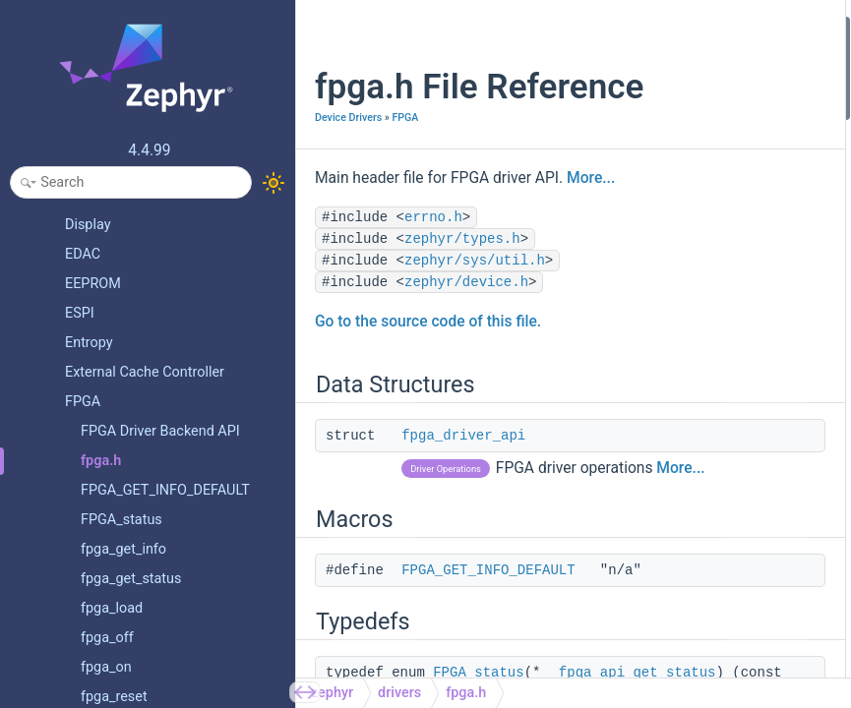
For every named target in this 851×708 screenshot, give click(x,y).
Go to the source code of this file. (428, 389)
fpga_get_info (668, 502)
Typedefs (640, 133)
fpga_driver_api (463, 503)
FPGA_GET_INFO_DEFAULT (488, 660)
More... (339, 246)
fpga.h (466, 692)
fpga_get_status (676, 396)
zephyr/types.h (462, 307)
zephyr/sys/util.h (474, 328)
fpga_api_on (664, 238)
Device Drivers (348, 158)
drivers (399, 692)
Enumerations (654, 318)
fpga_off (653, 528)
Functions (642, 370)
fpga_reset (660, 423)
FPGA (405, 158)
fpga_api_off (665, 265)
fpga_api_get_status (688, 159)
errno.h (433, 285)
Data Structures (658, 28)
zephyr (332, 692)
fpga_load (658, 449)
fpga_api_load (669, 186)
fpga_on (652, 476)
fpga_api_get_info (681, 291)
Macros (635, 81)
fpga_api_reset (672, 213)
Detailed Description (672, 555)
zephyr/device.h (466, 350)
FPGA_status (666, 344)
